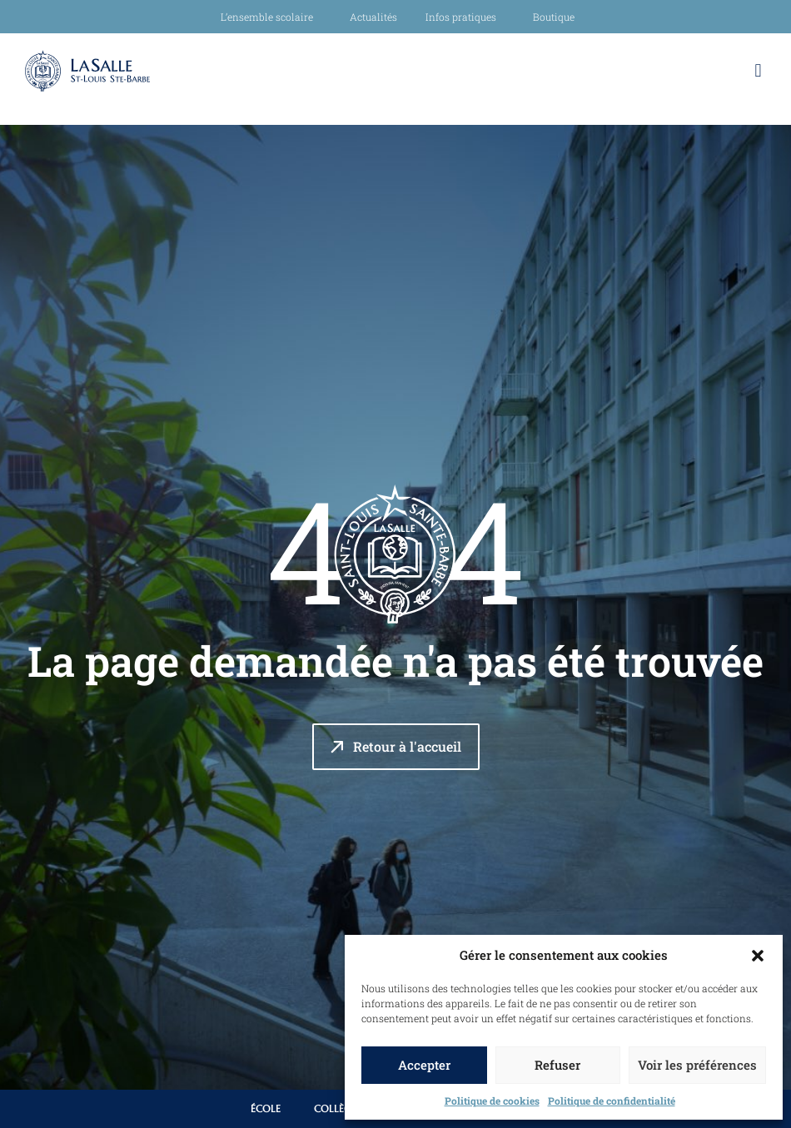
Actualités (373, 16)
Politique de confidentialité (611, 1100)
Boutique (554, 16)
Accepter (424, 1064)
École (266, 1108)
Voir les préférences (697, 1064)
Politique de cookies (492, 1100)
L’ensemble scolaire (271, 16)
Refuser (557, 1064)
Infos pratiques (465, 16)
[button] (757, 955)
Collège (335, 1108)
